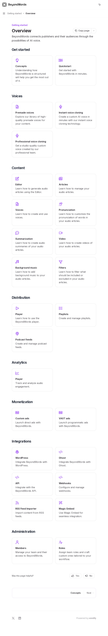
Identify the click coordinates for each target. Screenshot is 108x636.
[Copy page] (82, 30)
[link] (32, 70)
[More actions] (104, 5)
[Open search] (94, 4)
